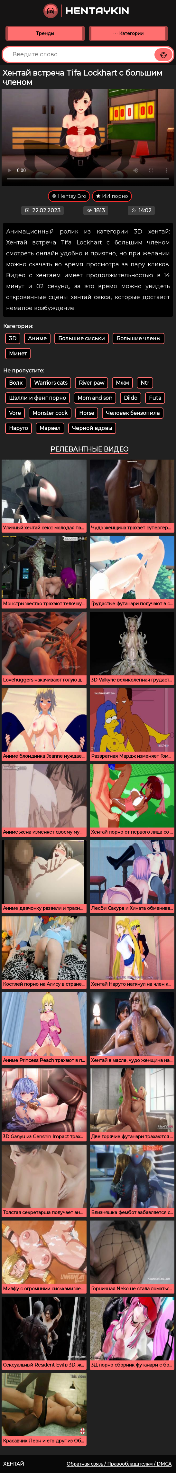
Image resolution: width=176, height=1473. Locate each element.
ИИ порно (112, 196)
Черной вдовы (92, 428)
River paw (91, 383)
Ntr (145, 383)
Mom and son (95, 398)
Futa (155, 398)
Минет (18, 354)
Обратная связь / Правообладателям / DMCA (119, 1464)
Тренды (45, 33)
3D (12, 338)
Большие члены (138, 338)
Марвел (50, 428)
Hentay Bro (69, 196)
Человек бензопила (133, 413)
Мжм (122, 383)
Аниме (37, 338)
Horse (86, 413)
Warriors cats (50, 383)
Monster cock (50, 413)
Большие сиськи (81, 338)
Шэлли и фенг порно (37, 398)
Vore (15, 413)
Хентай (13, 1464)
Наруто (18, 428)
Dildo (130, 398)
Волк (16, 383)
